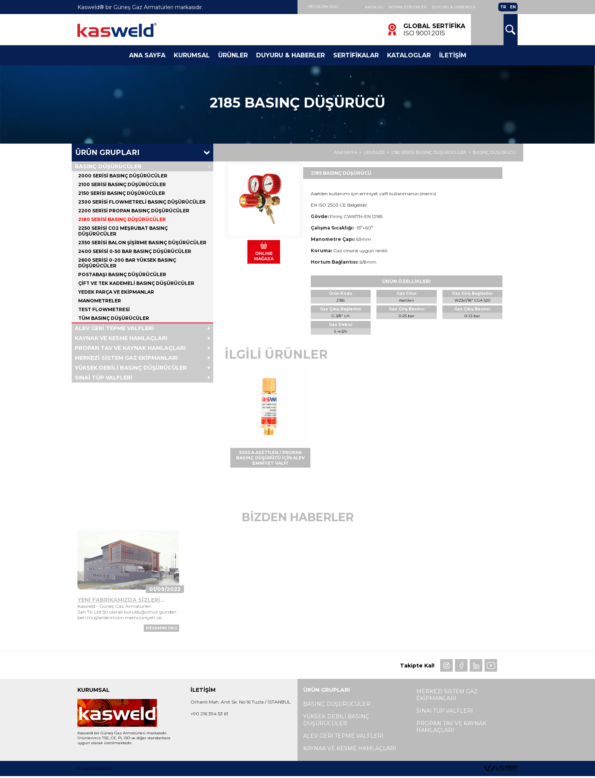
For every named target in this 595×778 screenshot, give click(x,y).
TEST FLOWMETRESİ (104, 309)
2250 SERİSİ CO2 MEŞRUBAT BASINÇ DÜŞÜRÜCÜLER (123, 231)
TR (503, 7)
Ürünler (233, 55)
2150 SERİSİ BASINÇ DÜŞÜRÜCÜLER (121, 193)
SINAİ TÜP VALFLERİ (103, 377)
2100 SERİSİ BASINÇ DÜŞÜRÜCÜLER (122, 184)
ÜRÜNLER (374, 152)
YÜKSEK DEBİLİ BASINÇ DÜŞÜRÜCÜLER (131, 367)
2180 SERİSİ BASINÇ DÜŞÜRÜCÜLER (428, 152)
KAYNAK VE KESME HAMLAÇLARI (121, 338)
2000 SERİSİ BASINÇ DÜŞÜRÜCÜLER (122, 176)
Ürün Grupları (108, 152)
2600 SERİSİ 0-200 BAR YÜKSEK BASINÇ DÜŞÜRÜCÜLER (127, 263)
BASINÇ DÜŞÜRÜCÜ (494, 152)
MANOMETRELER (99, 301)
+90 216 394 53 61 (322, 6)
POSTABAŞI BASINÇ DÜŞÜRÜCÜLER (122, 274)
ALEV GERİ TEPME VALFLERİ (114, 328)
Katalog (374, 7)
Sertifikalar (356, 55)
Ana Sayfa (147, 55)
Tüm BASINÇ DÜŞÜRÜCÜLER (113, 318)
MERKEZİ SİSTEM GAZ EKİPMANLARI (126, 357)
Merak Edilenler (408, 7)
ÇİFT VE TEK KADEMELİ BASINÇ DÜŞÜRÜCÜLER (136, 283)
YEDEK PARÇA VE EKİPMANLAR (116, 292)
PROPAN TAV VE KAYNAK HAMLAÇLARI (130, 348)
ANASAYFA (345, 152)
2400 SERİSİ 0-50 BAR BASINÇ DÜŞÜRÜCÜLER (134, 251)
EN (513, 7)
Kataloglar (409, 55)
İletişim (452, 55)
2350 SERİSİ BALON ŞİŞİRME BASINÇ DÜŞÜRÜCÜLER (142, 242)
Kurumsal (192, 55)
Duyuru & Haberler (453, 7)
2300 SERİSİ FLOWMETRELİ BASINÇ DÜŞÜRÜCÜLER (142, 202)
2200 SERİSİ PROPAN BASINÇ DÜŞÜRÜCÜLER (133, 210)
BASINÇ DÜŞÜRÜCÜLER (108, 166)
